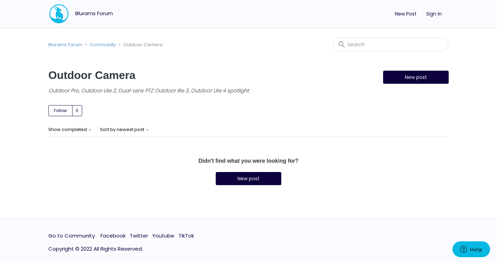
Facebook (113, 235)
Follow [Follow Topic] (60, 110)
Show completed (70, 129)
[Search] (391, 44)
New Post (406, 13)
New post (416, 77)
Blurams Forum (65, 44)
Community (103, 44)
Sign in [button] (434, 13)
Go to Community (72, 235)
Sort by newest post (124, 129)
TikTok (186, 235)
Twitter (139, 235)
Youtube (163, 235)
